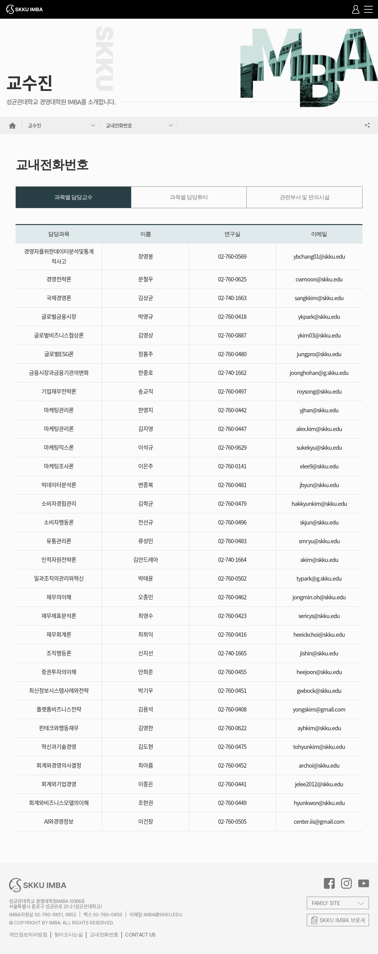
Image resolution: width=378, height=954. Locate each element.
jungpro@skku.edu (319, 354)
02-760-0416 (232, 634)
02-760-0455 (232, 672)
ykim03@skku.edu (319, 335)
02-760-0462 (232, 597)
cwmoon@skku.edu (319, 279)
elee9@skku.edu (319, 466)
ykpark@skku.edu (319, 316)
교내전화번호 (104, 934)
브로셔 (342, 920)
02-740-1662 (232, 372)
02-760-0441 (232, 784)
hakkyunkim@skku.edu (319, 503)
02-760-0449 (232, 802)
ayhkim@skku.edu (319, 728)
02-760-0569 (232, 256)
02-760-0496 (232, 522)
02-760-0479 (232, 503)
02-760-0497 (232, 391)
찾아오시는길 (68, 934)
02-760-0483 (232, 541)
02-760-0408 (232, 709)
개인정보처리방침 (28, 934)
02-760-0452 (232, 765)
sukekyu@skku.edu (319, 447)
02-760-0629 (232, 447)
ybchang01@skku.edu (319, 256)
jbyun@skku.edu (319, 485)
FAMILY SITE (326, 903)
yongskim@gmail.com (319, 709)
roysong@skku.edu (319, 391)
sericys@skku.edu (319, 615)
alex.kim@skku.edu (319, 428)
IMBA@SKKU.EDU (162, 915)
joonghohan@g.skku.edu (319, 372)
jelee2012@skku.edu (319, 784)
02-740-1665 (232, 653)
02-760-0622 (232, 728)
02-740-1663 (232, 298)
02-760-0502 (232, 578)
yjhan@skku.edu (319, 410)
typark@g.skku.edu (319, 578)
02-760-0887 (232, 335)
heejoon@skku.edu (319, 672)
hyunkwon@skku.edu (319, 802)
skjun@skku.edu (319, 522)
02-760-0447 (232, 428)
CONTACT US (140, 935)
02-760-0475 (232, 746)
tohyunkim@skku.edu (319, 746)
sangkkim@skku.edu (319, 298)
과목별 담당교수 (73, 197)
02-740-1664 (232, 559)
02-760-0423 (232, 615)
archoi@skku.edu (319, 765)
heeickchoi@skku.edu (319, 634)
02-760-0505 (232, 821)
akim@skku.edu (319, 559)
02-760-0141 (232, 466)
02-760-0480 (232, 354)
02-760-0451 (232, 690)
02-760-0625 (232, 279)
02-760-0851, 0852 (55, 915)
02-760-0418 (232, 316)
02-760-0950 (107, 915)
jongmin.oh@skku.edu (319, 597)
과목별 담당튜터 (189, 197)
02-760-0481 (232, 485)
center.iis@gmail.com (319, 821)
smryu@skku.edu (319, 541)
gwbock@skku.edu (319, 690)
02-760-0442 (232, 410)
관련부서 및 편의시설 (304, 197)
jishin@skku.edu (319, 653)
